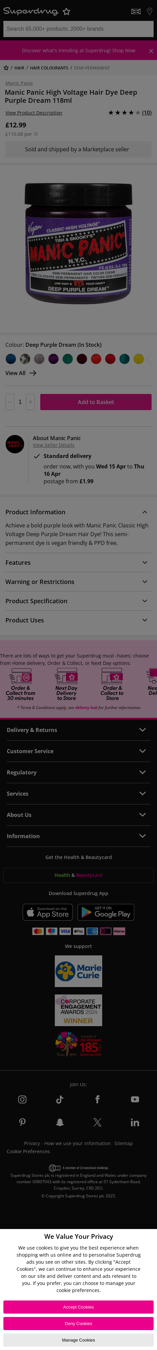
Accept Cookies (78, 1307)
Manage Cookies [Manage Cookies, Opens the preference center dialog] (78, 1340)
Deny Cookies (78, 1323)
